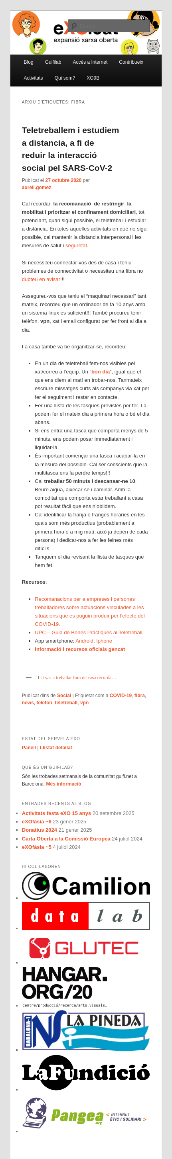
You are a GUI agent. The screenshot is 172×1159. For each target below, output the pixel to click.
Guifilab (53, 62)
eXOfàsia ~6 (36, 822)
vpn (84, 703)
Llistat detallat (56, 748)
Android (84, 641)
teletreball (66, 703)
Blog (29, 62)
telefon (44, 703)
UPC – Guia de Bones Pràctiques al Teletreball (88, 632)
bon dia (100, 372)
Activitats (33, 78)
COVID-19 (121, 695)
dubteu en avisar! (42, 279)
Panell (29, 748)
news (28, 703)
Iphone (104, 641)
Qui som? (65, 78)
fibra (139, 695)
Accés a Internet (90, 62)
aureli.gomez (36, 187)
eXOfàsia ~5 (36, 847)
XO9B (93, 78)
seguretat (76, 245)
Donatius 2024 (39, 830)
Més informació (63, 784)
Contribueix (131, 62)
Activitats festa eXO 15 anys (56, 813)
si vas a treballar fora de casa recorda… (78, 677)
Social (64, 695)
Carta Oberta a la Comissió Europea (66, 839)
